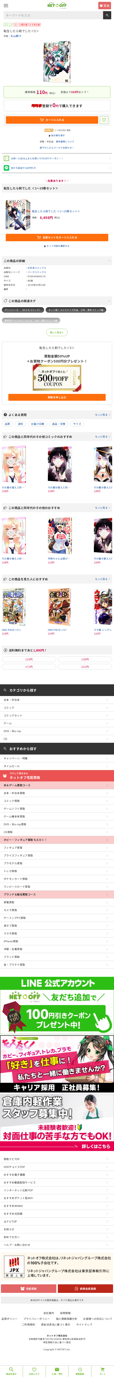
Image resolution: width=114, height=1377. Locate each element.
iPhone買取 (11, 941)
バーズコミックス (37, 272)
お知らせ (9, 1229)
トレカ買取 (10, 871)
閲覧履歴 (80, 1373)
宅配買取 (31, 1288)
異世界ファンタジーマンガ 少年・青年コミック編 (31, 320)
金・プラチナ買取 (14, 964)
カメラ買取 (10, 910)
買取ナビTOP (12, 1159)
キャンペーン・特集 (16, 758)
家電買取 (9, 902)
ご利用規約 (28, 1324)
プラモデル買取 (13, 863)
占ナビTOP (10, 1221)
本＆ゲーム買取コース (17, 785)
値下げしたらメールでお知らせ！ (57, 147)
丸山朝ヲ (16, 36)
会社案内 (48, 1313)
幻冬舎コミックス (37, 267)
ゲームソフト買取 (14, 808)
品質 (7, 424)
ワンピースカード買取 (17, 886)
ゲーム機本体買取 (14, 816)
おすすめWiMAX (13, 1206)
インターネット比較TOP (18, 1190)
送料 (20, 424)
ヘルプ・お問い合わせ (17, 1245)
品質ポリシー (9, 1319)
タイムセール (12, 766)
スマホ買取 (10, 933)
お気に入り (34, 1373)
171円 (29, 667)
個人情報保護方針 (66, 1319)
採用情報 (65, 1313)
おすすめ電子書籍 (14, 1174)
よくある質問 (59, 414)
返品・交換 (58, 424)
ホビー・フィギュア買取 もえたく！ (25, 840)
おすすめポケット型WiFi (18, 1198)
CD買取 (8, 832)
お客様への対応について (98, 1319)
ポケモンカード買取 (16, 879)
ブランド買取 (12, 957)
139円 (85, 659)
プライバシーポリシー (36, 1319)
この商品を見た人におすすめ (59, 579)
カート (103, 1373)
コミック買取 (12, 801)
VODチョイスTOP (14, 1167)
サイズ (77, 424)
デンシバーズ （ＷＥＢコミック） (23, 309)
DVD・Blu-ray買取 (15, 824)
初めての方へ (12, 1237)
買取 (106, 5)
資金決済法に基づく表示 (55, 1324)
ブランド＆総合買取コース (20, 894)
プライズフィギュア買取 (18, 855)
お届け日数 (37, 424)
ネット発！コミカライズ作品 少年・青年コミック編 (75, 309)
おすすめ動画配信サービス (20, 1182)
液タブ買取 (10, 925)
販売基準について (65, 141)
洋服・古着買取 (13, 949)
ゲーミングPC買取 (15, 918)
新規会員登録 (88, 1288)
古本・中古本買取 (14, 793)
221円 (85, 667)
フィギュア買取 (13, 847)
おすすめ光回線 (13, 1213)
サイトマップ (84, 1324)
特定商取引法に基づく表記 (57, 1342)
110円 (29, 659)
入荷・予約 (57, 1373)
